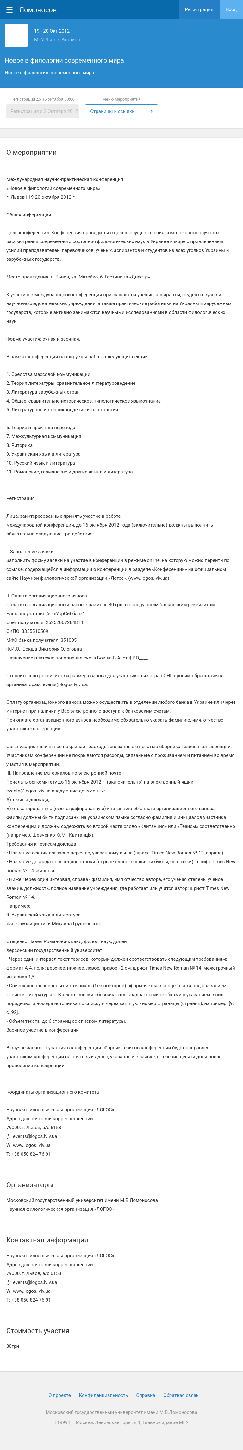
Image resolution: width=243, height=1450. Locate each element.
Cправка (145, 1395)
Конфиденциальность (103, 1395)
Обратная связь (180, 1395)
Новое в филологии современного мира (64, 60)
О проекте (59, 1395)
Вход (231, 9)
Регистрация (199, 9)
